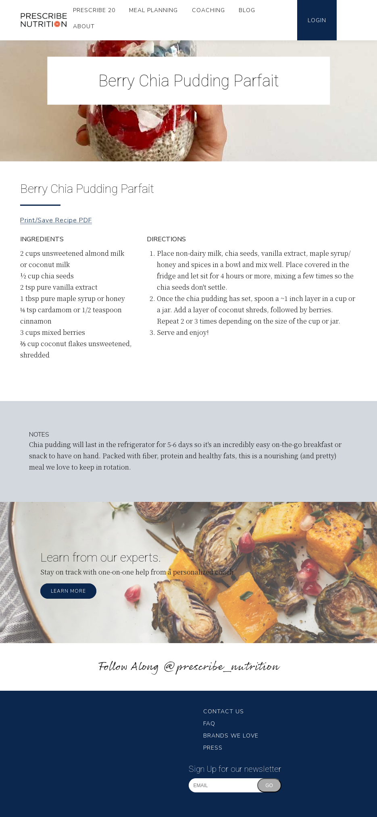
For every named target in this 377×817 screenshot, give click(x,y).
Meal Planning (153, 10)
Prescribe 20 (94, 10)
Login (317, 20)
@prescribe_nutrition (220, 667)
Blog (247, 10)
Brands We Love (230, 736)
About (84, 26)
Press (213, 748)
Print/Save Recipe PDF (56, 220)
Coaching (208, 10)
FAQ (209, 723)
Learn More (68, 591)
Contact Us (223, 711)
